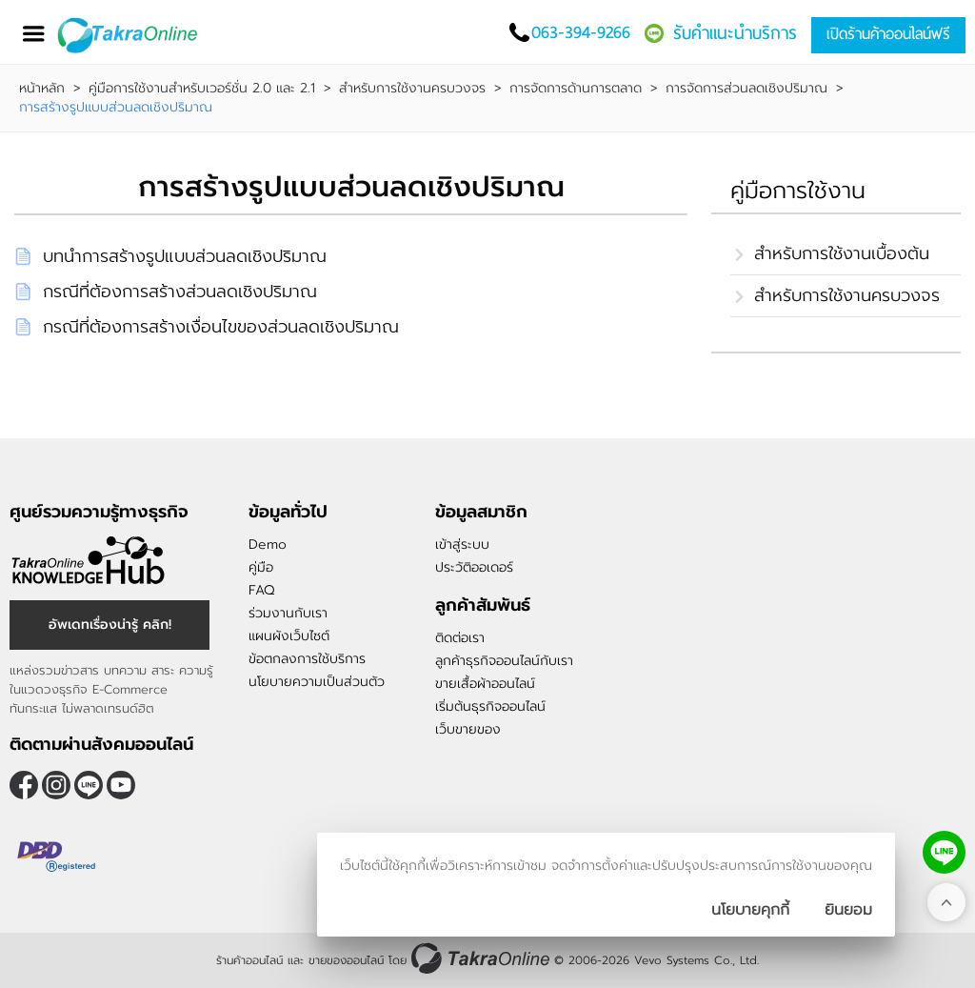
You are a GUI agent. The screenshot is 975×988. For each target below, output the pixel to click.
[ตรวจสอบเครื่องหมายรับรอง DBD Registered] (57, 856)
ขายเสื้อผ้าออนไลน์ (485, 684)
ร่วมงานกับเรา (288, 613)
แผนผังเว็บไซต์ (289, 636)
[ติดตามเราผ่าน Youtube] (121, 785)
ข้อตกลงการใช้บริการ (307, 659)
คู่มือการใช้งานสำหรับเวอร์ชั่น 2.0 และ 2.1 (202, 88)
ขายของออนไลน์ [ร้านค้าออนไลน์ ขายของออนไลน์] (346, 960)
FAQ (261, 590)
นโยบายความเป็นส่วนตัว (317, 682)
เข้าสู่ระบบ (462, 544)
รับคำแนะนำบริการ (735, 33)
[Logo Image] (142, 35)
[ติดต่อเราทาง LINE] (944, 852)
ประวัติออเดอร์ (474, 567)
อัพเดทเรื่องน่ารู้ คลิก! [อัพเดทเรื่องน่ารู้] (110, 625)
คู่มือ (261, 567)
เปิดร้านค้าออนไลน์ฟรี (888, 34)
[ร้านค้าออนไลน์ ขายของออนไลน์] (480, 958)
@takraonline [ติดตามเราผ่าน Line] (88, 785)
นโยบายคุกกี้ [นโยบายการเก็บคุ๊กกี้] (750, 909)
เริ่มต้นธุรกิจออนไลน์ (490, 706)
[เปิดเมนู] (33, 34)
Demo (268, 544)
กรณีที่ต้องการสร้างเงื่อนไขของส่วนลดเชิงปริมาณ (221, 326)
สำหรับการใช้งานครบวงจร (412, 88)
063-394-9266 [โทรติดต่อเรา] (580, 32)
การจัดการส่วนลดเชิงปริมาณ (746, 88)
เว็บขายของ (468, 729)
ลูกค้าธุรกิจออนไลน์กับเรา (504, 661)
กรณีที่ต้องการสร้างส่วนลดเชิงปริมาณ (180, 291)
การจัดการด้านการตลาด (575, 88)
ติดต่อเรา (460, 638)
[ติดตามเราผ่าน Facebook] (24, 785)
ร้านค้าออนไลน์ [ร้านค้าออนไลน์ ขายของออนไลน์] (249, 960)
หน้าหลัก (42, 88)
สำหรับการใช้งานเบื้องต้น (841, 253)
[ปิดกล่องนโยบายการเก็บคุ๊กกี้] (848, 910)
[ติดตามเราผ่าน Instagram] (56, 785)
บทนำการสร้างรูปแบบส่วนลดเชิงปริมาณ (185, 256)
